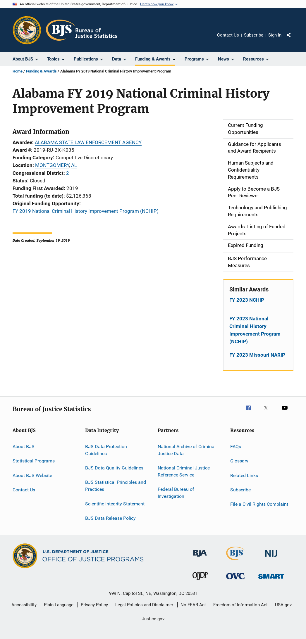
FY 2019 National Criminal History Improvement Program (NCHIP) (86, 211)
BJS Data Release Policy (110, 518)
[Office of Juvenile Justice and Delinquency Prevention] (200, 581)
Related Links (244, 475)
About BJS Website (32, 475)
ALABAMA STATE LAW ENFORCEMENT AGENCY (88, 142)
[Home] (81, 30)
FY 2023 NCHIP (246, 300)
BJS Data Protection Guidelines (106, 450)
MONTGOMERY (52, 165)
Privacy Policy (94, 604)
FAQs (235, 446)
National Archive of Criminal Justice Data (187, 450)
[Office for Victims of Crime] (235, 580)
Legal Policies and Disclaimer (144, 604)
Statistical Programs (34, 461)
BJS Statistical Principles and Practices (115, 485)
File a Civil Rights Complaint (259, 504)
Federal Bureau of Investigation (176, 492)
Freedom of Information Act (240, 604)
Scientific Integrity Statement (115, 503)
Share (293, 39)
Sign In (274, 35)
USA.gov (283, 604)
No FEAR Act (193, 604)
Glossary (239, 461)
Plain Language (58, 604)
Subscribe (253, 35)
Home (18, 71)
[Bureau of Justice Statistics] (235, 561)
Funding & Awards (41, 71)
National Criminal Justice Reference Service (184, 471)
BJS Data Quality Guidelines (114, 468)
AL (74, 165)
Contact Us (228, 35)
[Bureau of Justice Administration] (200, 557)
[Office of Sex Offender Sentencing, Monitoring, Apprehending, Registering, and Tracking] (271, 579)
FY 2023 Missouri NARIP (257, 355)
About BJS (24, 446)
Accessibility (24, 604)
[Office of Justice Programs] (27, 30)
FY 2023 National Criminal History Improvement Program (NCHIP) (255, 330)
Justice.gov (153, 618)
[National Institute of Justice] (271, 557)
